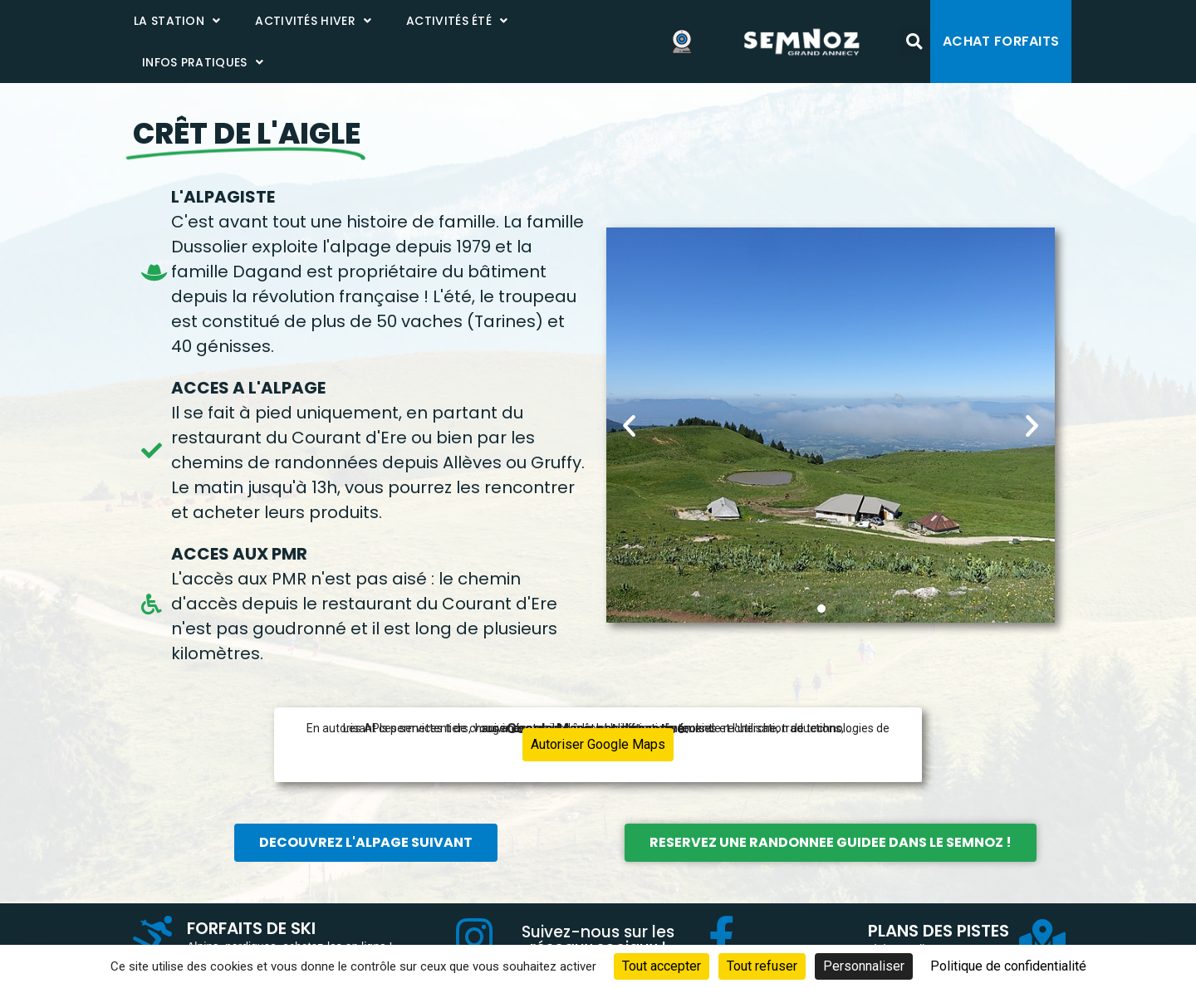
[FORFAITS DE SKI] (153, 936)
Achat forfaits (1001, 41)
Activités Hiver (313, 21)
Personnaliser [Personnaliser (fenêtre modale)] (863, 966)
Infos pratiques (202, 62)
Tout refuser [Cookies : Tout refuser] (762, 966)
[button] (914, 41)
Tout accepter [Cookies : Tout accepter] (661, 966)
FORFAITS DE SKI (251, 928)
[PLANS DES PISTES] (1042, 940)
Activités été (456, 21)
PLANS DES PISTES (938, 930)
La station (177, 21)
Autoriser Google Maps (598, 744)
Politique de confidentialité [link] (1008, 966)
